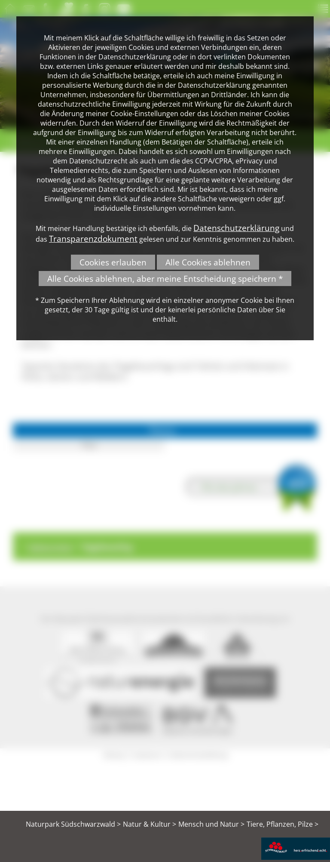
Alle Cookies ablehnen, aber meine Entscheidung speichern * (165, 278)
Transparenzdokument (93, 238)
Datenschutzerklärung (236, 227)
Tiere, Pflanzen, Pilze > (282, 824)
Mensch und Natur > (211, 824)
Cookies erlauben (113, 262)
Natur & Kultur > (149, 824)
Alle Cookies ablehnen (208, 262)
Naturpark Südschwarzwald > (73, 824)
